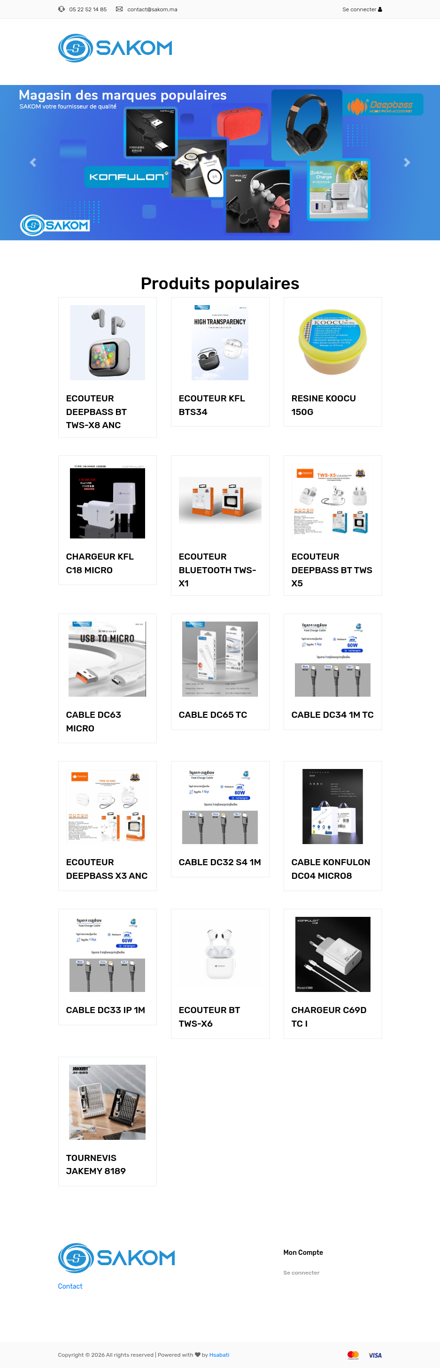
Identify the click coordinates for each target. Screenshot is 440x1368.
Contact (70, 1287)
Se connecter (362, 9)
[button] (33, 162)
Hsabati (219, 1355)
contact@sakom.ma (152, 9)
